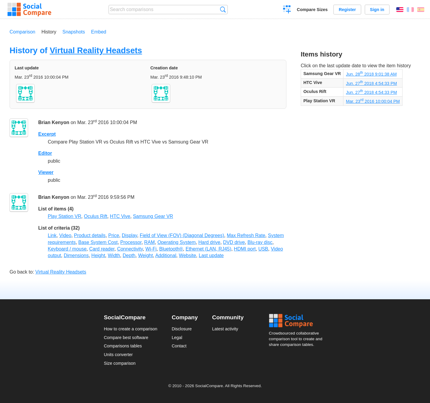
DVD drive (234, 242)
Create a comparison (287, 10)
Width (114, 255)
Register (347, 9)
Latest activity (225, 328)
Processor (131, 242)
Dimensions (76, 255)
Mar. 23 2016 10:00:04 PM (373, 101)
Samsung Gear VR (153, 216)
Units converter (118, 354)
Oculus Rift (95, 216)
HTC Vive (120, 216)
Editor (45, 153)
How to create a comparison (130, 328)
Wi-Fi (150, 248)
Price (113, 235)
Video (65, 235)
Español (420, 9)
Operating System (176, 242)
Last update (211, 255)
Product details (90, 235)
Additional (165, 255)
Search (223, 9)
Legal (177, 337)
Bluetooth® (171, 248)
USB (263, 248)
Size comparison (120, 363)
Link (52, 235)
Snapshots (73, 31)
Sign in (377, 9)
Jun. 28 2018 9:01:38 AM (371, 74)
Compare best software (126, 337)
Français (410, 9)
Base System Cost (98, 242)
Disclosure (182, 328)
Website (187, 255)
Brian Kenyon (53, 122)
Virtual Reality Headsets (96, 50)
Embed (98, 31)
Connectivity (130, 248)
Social (297, 321)
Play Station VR (64, 216)
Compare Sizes (312, 9)
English (399, 9)
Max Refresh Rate (246, 235)
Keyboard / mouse (67, 248)
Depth (129, 255)
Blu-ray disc (260, 242)
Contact (179, 346)
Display (129, 235)
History (49, 31)
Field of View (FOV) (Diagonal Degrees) (182, 235)
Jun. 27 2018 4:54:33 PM (371, 83)
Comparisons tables (123, 346)
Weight (145, 255)
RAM (149, 242)
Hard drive (209, 242)
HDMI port (245, 248)
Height (98, 255)
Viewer (45, 172)
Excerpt (47, 134)
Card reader (102, 248)
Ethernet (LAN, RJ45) (208, 248)
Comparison (22, 31)
